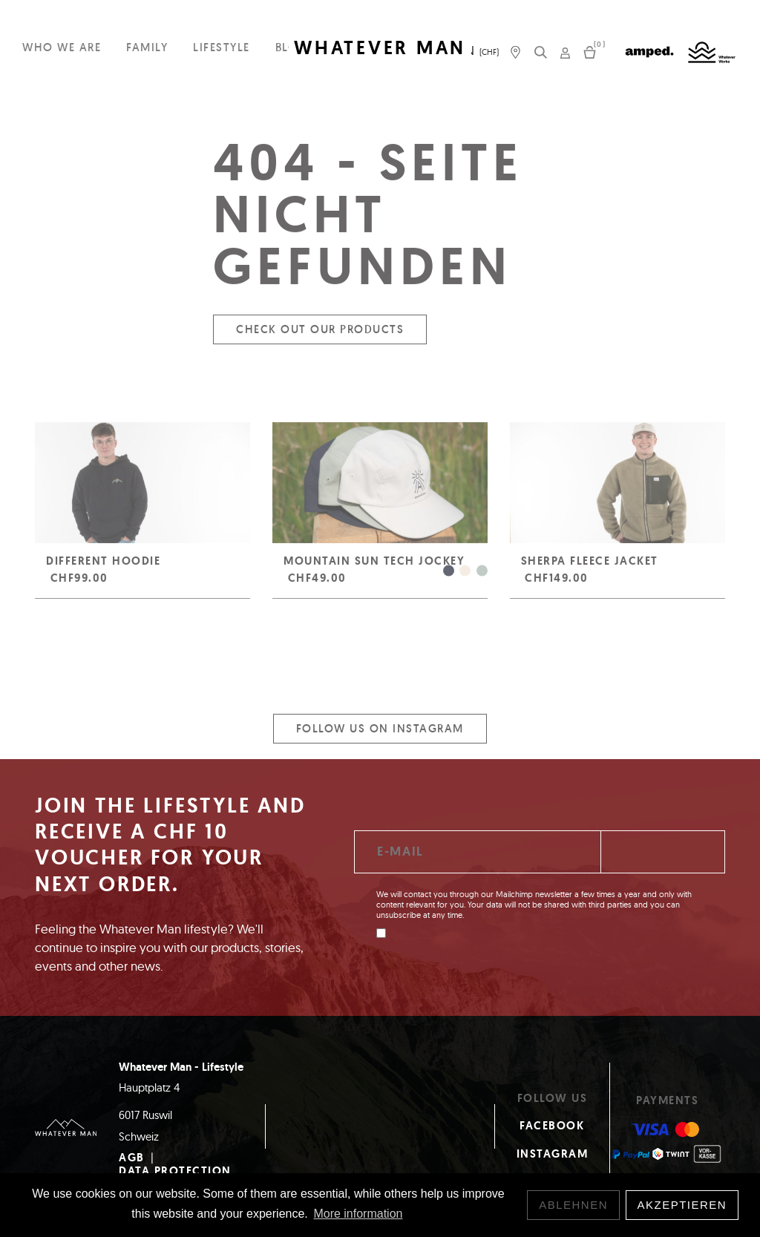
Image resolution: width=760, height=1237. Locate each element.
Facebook (552, 1125)
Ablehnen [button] (573, 1204)
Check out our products (320, 336)
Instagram (553, 1153)
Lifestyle (221, 47)
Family (147, 47)
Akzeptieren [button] (682, 1204)
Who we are (61, 47)
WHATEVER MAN (380, 48)
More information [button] (357, 1213)
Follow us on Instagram (380, 736)
